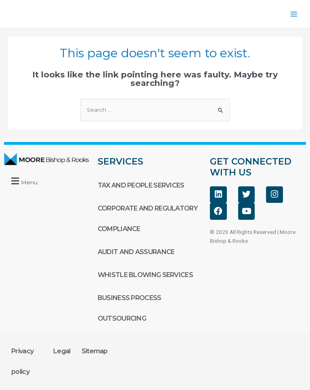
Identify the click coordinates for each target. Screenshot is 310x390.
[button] (23, 180)
